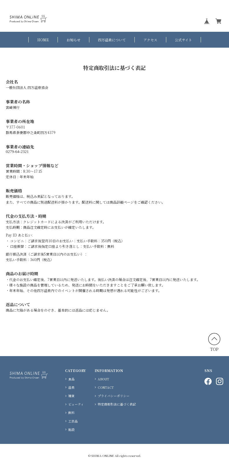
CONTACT (106, 387)
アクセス (150, 39)
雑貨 (71, 396)
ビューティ (76, 404)
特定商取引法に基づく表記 (117, 404)
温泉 (71, 387)
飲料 (71, 412)
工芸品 (73, 421)
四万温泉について (112, 39)
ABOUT (103, 379)
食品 (71, 379)
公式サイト (183, 39)
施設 (71, 429)
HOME (43, 39)
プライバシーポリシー (114, 396)
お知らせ (73, 39)
